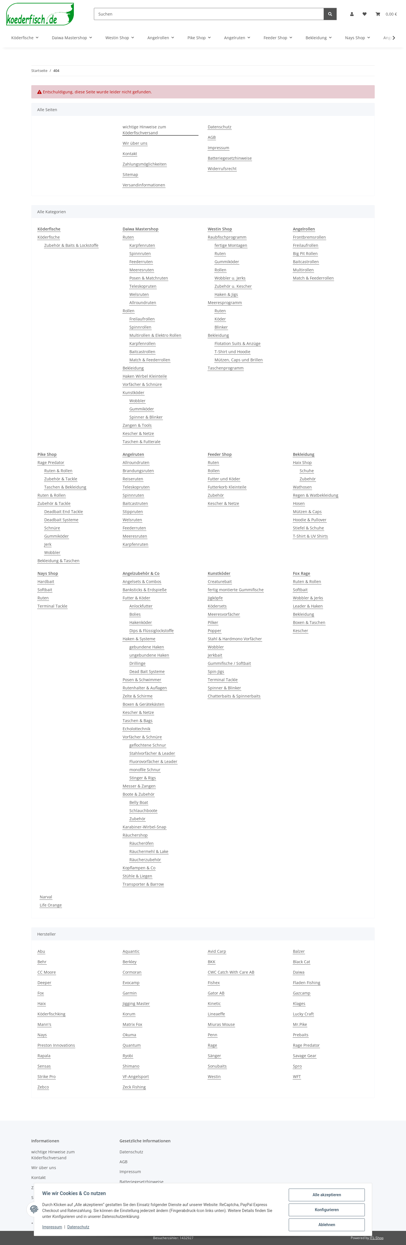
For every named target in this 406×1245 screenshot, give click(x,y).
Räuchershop (135, 835)
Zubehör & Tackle (60, 478)
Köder (220, 319)
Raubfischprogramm (227, 237)
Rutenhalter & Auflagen (145, 687)
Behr (42, 961)
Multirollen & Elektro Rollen (155, 335)
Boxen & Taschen (309, 622)
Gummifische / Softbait (229, 663)
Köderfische (48, 237)
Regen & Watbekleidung (315, 495)
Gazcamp (301, 993)
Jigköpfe (215, 597)
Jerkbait (215, 655)
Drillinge (137, 663)
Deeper (44, 982)
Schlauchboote (143, 810)
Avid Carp (217, 951)
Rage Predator (50, 462)
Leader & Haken (308, 606)
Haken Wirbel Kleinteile (145, 376)
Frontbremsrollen (309, 237)
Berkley (129, 961)
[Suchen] (209, 14)
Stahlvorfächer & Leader (152, 753)
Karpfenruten (142, 245)
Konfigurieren (326, 1210)
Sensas (44, 1066)
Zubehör (216, 495)
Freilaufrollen (142, 319)
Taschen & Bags (138, 720)
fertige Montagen (231, 245)
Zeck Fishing (134, 1087)
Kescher (300, 630)
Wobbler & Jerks (308, 597)
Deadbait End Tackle (63, 511)
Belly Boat (138, 802)
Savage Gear (304, 1055)
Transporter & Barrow (143, 884)
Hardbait (45, 581)
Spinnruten (140, 253)
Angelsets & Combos (142, 581)
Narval (46, 896)
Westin (214, 1076)
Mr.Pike (300, 1024)
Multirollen (303, 269)
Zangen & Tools (137, 425)
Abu (41, 951)
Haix (41, 1003)
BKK (211, 961)
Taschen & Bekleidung (65, 487)
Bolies (135, 614)
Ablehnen (325, 1225)
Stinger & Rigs (142, 777)
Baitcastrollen (142, 351)
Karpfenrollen (142, 343)
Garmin (130, 993)
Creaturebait (220, 581)
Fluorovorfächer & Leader (153, 761)
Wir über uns (135, 143)
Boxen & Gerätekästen (143, 704)
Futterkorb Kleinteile (227, 487)
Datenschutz (79, 1227)
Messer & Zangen (139, 786)
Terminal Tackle (52, 606)
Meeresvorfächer (224, 614)
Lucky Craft (303, 1014)
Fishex (214, 982)
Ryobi (128, 1055)
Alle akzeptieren (326, 1195)
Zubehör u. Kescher (233, 286)
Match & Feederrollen (149, 359)
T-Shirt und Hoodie (232, 351)
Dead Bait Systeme (147, 671)
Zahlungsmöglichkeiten (145, 164)
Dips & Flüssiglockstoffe (151, 630)
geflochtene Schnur (147, 745)
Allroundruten (142, 302)
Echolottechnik (136, 728)
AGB (212, 137)
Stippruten (133, 511)
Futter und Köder (224, 478)
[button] (352, 14)
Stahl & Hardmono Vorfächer (235, 638)
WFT (297, 1076)
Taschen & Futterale (141, 441)
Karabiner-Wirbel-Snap (144, 827)
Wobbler (137, 400)
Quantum (132, 1045)
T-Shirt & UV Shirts (310, 536)
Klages (299, 1003)
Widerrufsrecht (222, 168)
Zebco (43, 1087)
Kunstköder (133, 392)
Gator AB (216, 993)
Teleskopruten (142, 286)
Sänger (214, 1055)
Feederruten (141, 261)
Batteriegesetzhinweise (230, 158)
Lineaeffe (216, 1014)
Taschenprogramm (226, 368)
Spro (297, 1066)
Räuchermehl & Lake (148, 851)
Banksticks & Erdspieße (145, 589)
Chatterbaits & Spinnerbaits (234, 696)
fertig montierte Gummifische (236, 589)
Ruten (128, 237)
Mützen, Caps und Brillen (239, 359)
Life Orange (51, 905)
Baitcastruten (135, 503)
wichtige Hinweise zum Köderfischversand (144, 129)
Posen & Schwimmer (142, 679)
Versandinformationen (144, 185)
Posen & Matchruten (148, 278)
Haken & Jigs (226, 294)
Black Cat (301, 961)
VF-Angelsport (136, 1076)
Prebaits (300, 1034)
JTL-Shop (376, 1237)
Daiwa (298, 972)
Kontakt (130, 153)
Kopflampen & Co (139, 867)
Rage (212, 1045)
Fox (40, 993)
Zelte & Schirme (138, 696)
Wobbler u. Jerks (230, 278)
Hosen (299, 503)
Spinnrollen (140, 327)
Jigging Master (136, 1003)
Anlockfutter (141, 606)
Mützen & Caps (307, 511)
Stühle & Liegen (137, 876)
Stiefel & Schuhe (308, 528)
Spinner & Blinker (146, 417)
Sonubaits (217, 1066)
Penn (212, 1034)
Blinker (221, 327)
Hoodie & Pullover (309, 519)
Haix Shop (302, 462)
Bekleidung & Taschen (58, 560)
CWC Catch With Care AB (231, 972)
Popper (214, 630)
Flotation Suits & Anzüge (238, 343)
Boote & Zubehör (139, 794)
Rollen (128, 310)
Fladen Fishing (306, 982)
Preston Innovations (56, 1045)
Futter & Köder (136, 597)
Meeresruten (141, 269)
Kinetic (214, 1003)
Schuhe (307, 470)
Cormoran (132, 972)
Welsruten (139, 294)
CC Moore (46, 972)
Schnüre (52, 528)
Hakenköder (140, 622)
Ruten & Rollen (58, 470)
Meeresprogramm (225, 302)
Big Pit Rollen (305, 253)
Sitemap (130, 174)
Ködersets (217, 606)
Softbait (44, 589)
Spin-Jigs (216, 671)
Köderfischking (51, 1014)
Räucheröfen (141, 843)
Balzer (299, 951)
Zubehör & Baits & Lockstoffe (71, 245)
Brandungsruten (138, 470)
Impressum (53, 1227)
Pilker (213, 622)
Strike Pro (46, 1076)
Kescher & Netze (138, 433)
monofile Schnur (144, 769)
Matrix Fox (132, 1024)
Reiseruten (133, 478)
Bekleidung (133, 368)
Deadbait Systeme (61, 519)
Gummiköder (141, 409)
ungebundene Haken (149, 655)
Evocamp (131, 982)
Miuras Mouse (221, 1024)
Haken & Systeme (139, 638)
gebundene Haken (146, 647)
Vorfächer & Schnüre (142, 384)
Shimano (131, 1066)
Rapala (43, 1055)
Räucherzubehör (145, 859)
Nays (42, 1034)
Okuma (129, 1034)
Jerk (47, 544)
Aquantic (131, 951)
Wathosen (302, 487)
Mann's (44, 1024)
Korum (129, 1014)
